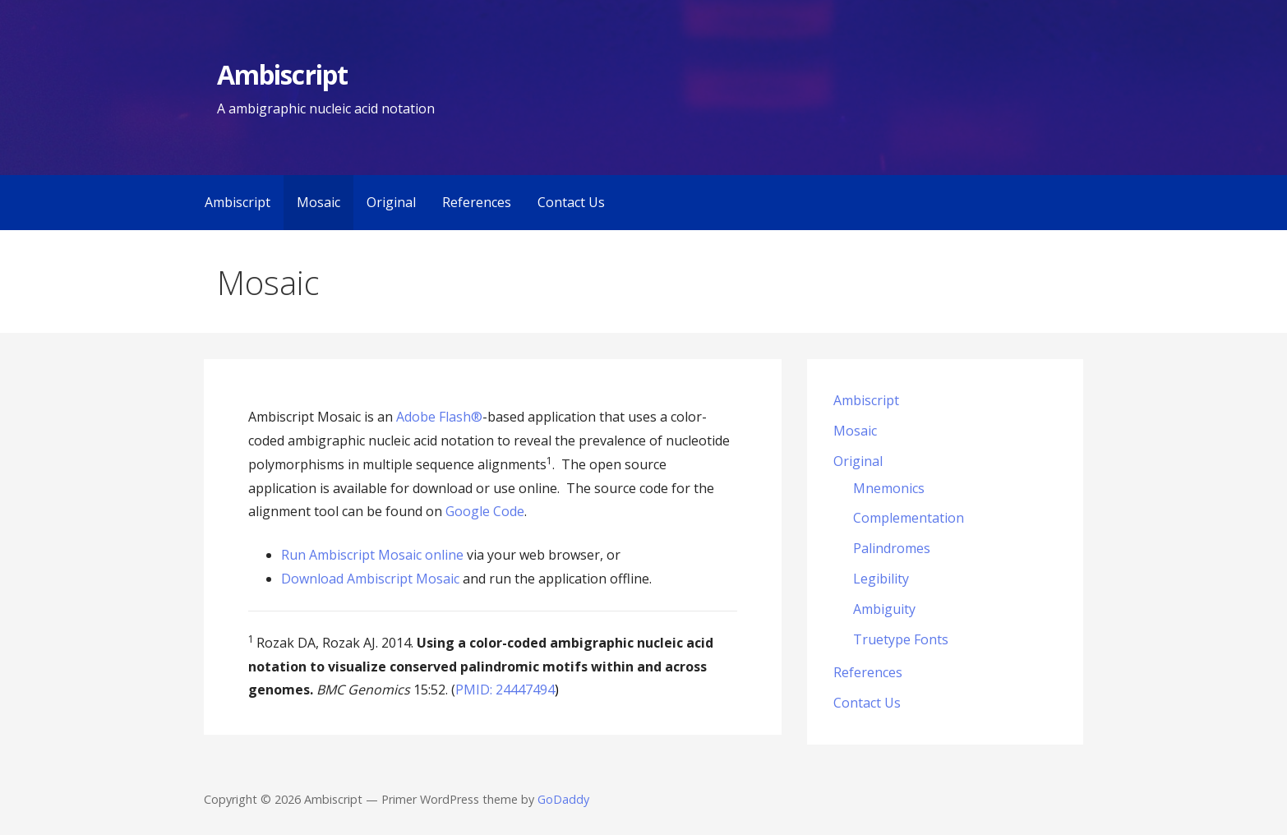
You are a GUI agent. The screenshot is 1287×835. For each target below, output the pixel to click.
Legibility (881, 579)
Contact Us (571, 202)
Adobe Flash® (439, 417)
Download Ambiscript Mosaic (370, 579)
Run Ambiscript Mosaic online (372, 555)
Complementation (908, 518)
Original (391, 202)
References (476, 202)
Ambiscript (282, 74)
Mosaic (318, 202)
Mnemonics (889, 488)
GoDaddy (563, 799)
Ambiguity (884, 609)
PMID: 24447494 (505, 689)
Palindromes (891, 548)
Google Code (484, 511)
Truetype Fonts (900, 639)
